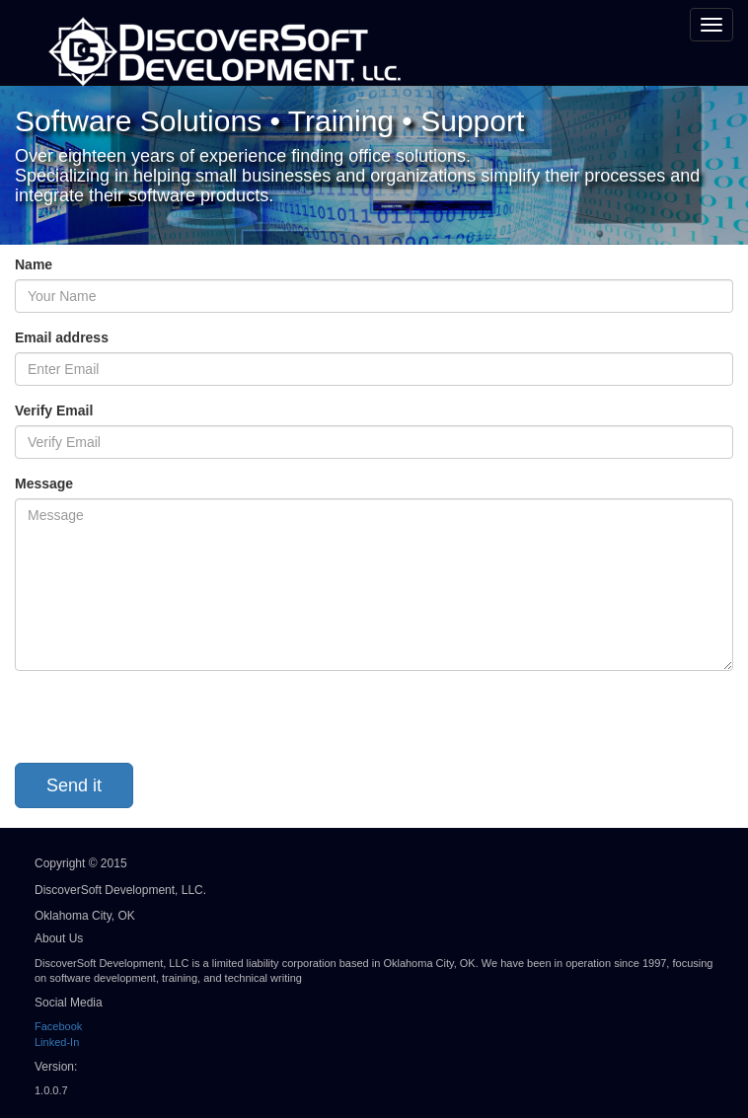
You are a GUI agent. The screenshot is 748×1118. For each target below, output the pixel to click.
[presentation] (165, 724)
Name (33, 264)
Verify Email (54, 410)
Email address (62, 337)
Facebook (58, 1026)
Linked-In (57, 1042)
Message (44, 483)
